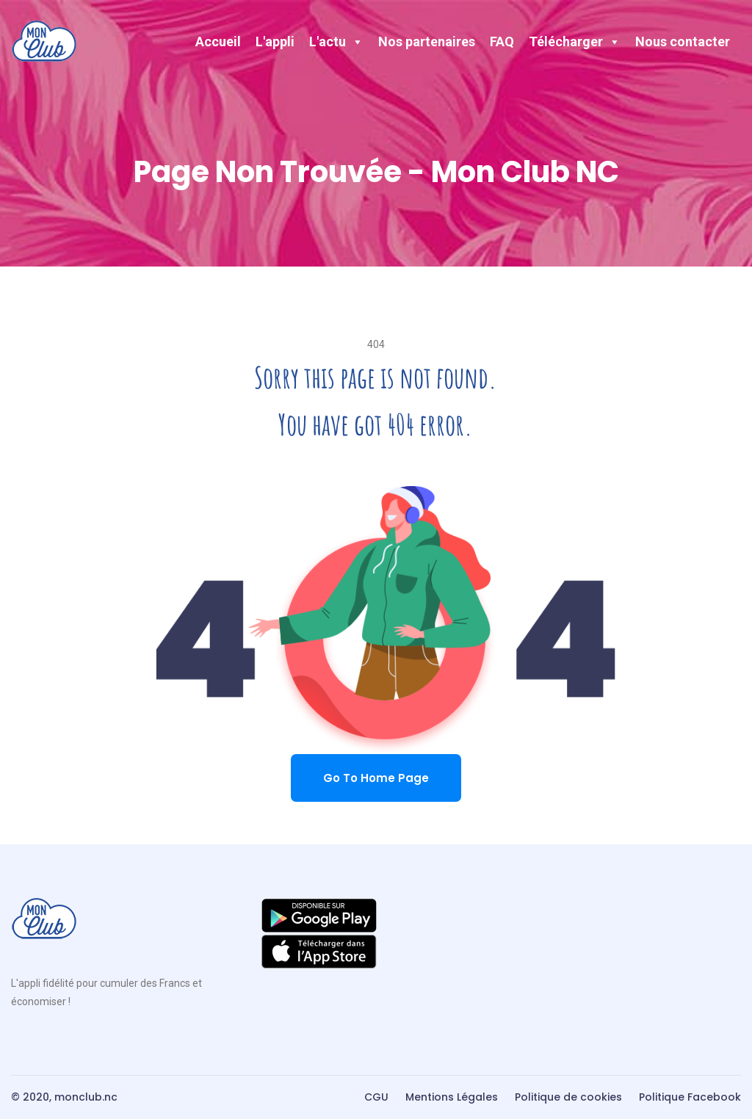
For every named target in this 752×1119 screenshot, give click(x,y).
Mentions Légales (451, 1097)
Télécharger (575, 41)
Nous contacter (682, 41)
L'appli (275, 41)
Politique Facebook (690, 1097)
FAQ (502, 41)
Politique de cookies (568, 1097)
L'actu (336, 41)
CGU (376, 1097)
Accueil (218, 41)
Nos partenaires (426, 41)
